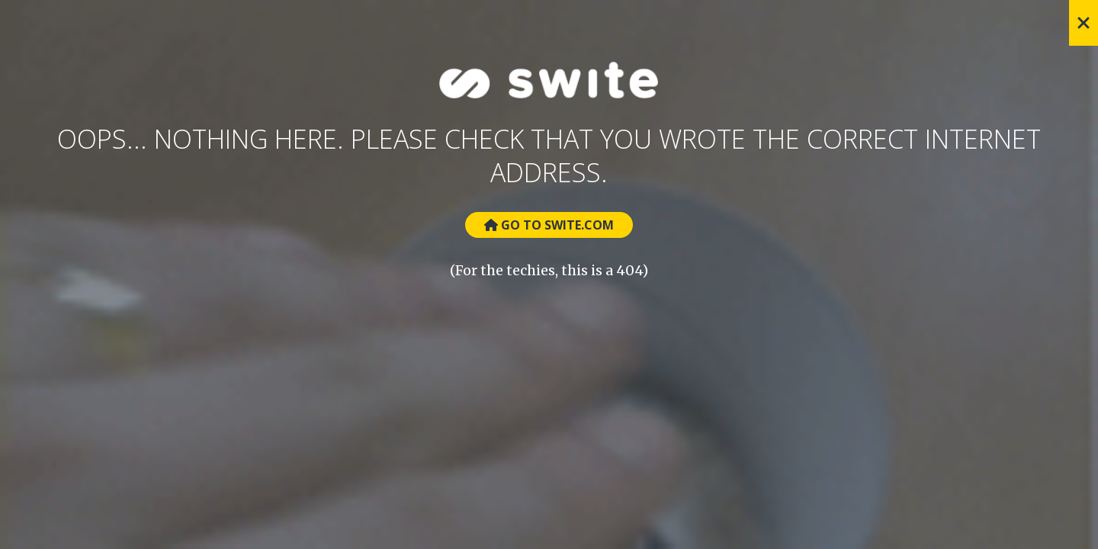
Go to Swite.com (549, 225)
